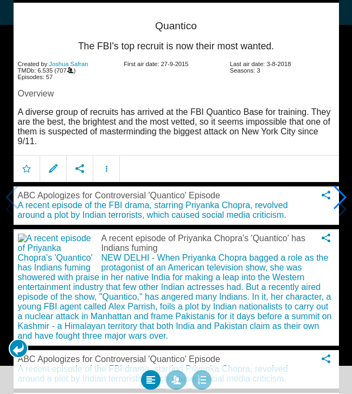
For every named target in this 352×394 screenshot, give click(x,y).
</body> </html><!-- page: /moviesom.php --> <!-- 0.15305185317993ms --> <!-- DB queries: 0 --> (176, 197)
